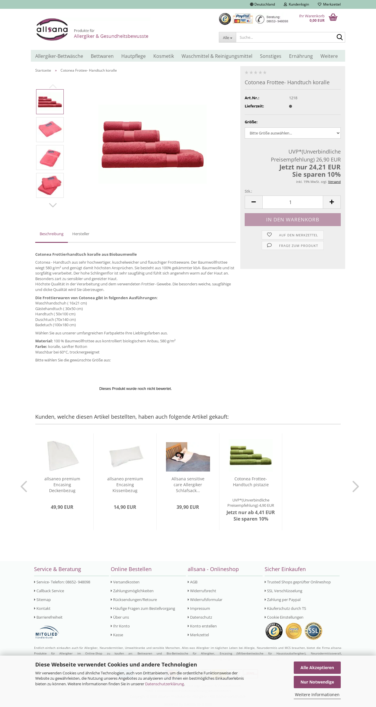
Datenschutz (200, 617)
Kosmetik (163, 56)
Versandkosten (125, 582)
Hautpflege (133, 56)
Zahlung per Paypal (283, 599)
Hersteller (80, 233)
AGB (192, 582)
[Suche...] (227, 37)
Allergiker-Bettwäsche (59, 56)
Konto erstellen (202, 626)
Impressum (199, 608)
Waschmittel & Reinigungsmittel (217, 56)
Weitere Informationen (317, 694)
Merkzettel (329, 4)
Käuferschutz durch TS (285, 608)
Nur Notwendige (317, 682)
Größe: (251, 121)
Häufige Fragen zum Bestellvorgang (143, 608)
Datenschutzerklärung (164, 683)
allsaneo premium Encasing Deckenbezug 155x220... (62, 485)
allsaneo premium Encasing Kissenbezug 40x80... (125, 485)
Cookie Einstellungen (284, 617)
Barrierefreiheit (48, 617)
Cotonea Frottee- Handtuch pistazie (251, 481)
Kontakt (42, 608)
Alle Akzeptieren (317, 667)
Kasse (117, 634)
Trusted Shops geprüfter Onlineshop (298, 582)
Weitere (329, 56)
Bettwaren (102, 56)
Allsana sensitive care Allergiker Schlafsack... (188, 484)
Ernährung (301, 56)
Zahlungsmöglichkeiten (132, 590)
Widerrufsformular (205, 599)
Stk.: (248, 191)
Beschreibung (51, 233)
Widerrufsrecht (202, 590)
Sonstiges (270, 56)
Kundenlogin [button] (296, 4)
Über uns (120, 617)
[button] (262, 4)
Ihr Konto (120, 626)
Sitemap (42, 599)
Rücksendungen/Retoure (134, 599)
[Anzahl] (292, 202)
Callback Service (49, 590)
